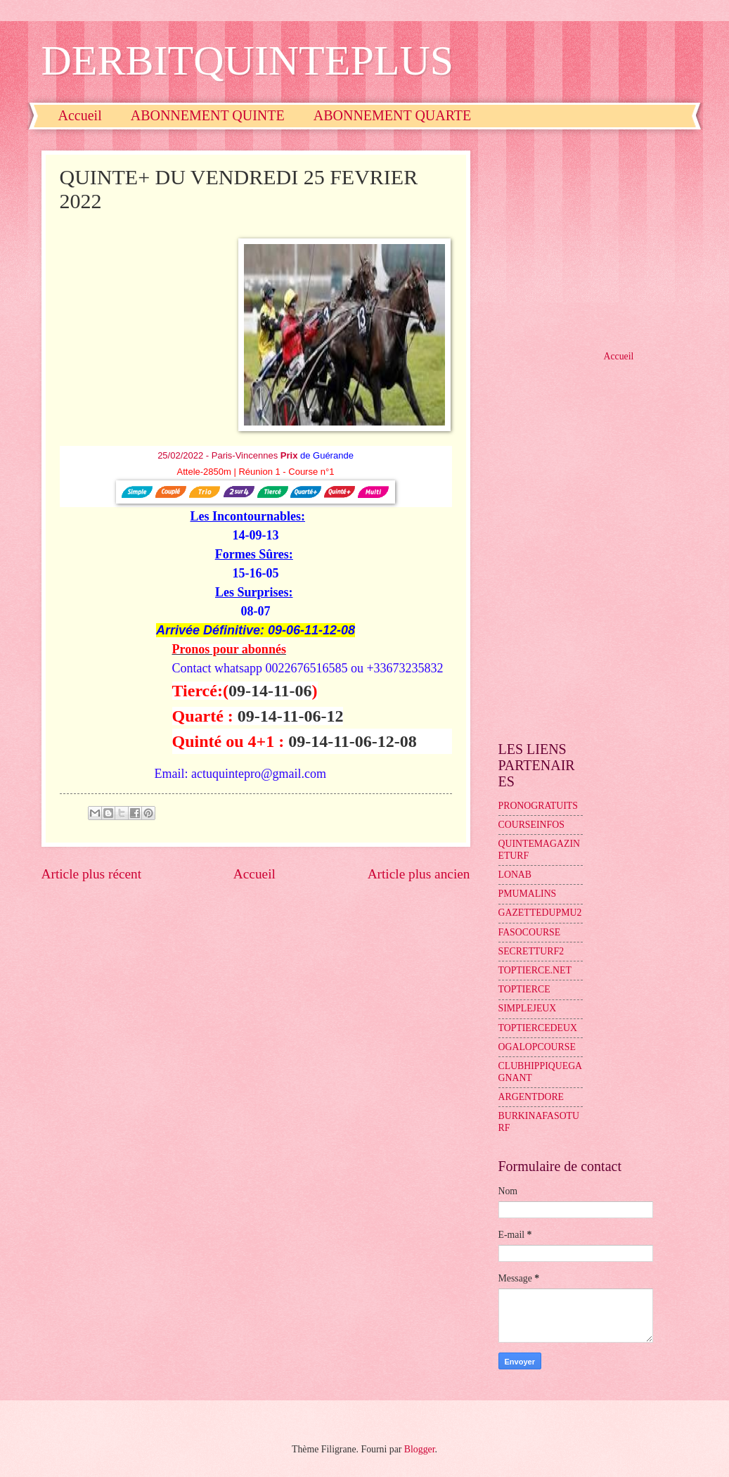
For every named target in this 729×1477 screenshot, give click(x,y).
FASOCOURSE (529, 932)
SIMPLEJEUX (527, 1008)
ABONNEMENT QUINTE (208, 115)
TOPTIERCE (524, 989)
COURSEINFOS (531, 824)
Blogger (419, 1449)
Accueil (80, 115)
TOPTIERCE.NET (535, 970)
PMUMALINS (527, 893)
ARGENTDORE (531, 1097)
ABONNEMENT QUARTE (393, 115)
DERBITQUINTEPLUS (247, 60)
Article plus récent (91, 874)
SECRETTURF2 (531, 951)
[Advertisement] (593, 238)
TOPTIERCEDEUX (537, 1028)
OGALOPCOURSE (537, 1047)
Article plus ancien (419, 874)
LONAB (515, 874)
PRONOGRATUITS (538, 805)
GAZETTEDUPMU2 (540, 912)
